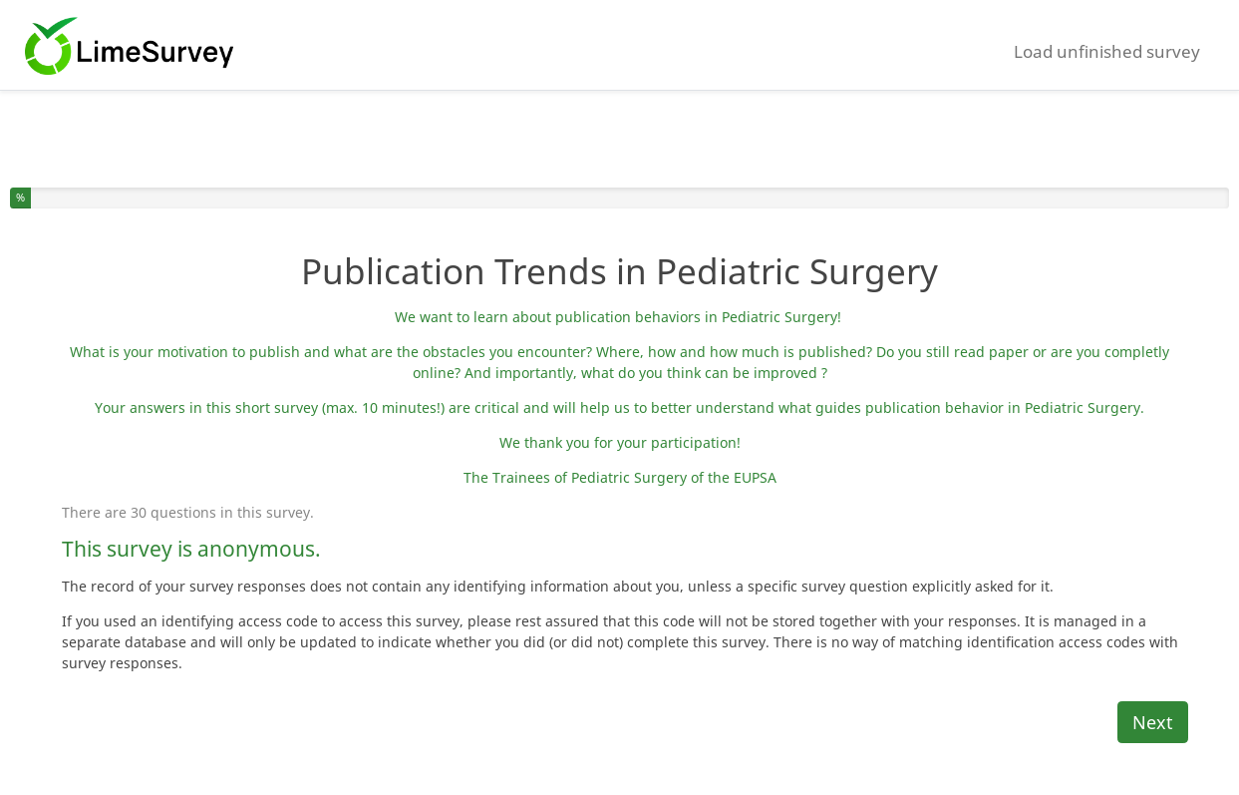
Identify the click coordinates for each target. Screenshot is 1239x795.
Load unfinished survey (1107, 51)
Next (1152, 722)
